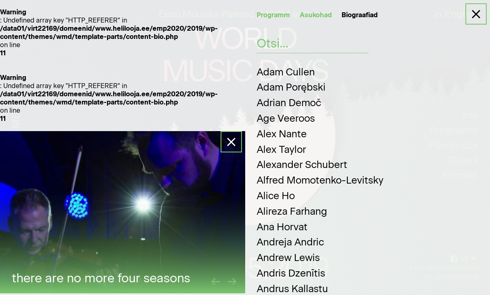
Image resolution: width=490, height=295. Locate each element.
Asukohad (316, 15)
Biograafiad (360, 15)
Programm (273, 15)
